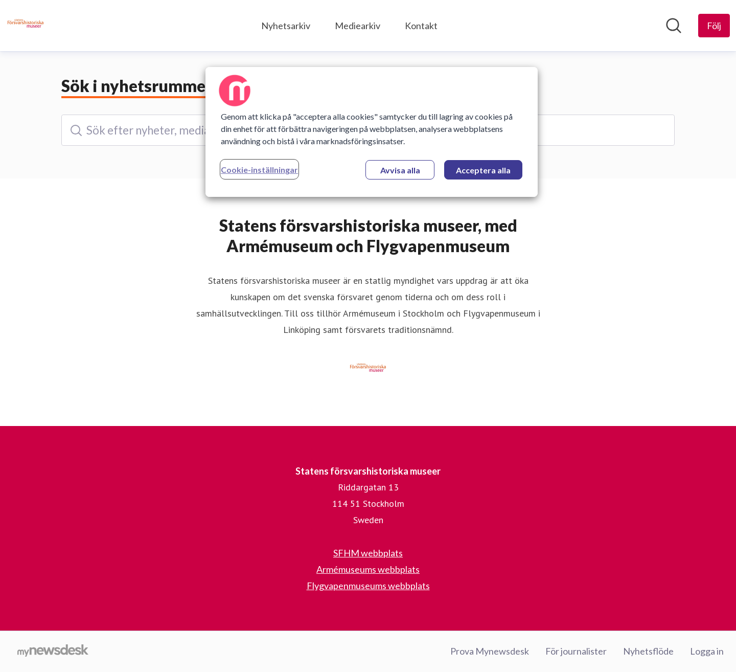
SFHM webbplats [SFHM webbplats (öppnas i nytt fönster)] (368, 552)
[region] (371, 132)
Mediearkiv (357, 25)
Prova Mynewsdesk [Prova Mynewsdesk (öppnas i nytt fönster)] (489, 651)
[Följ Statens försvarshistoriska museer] (714, 25)
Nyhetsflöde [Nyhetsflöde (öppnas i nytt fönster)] (648, 651)
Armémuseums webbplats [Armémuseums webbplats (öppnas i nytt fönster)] (368, 569)
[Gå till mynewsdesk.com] (53, 651)
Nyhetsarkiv (285, 25)
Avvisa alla (400, 170)
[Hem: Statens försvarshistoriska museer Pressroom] (25, 25)
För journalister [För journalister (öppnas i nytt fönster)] (576, 651)
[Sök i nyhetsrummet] (673, 25)
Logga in (707, 651)
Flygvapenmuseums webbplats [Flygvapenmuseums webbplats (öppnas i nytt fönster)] (368, 585)
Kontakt (421, 25)
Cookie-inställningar (259, 169)
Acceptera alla (483, 170)
